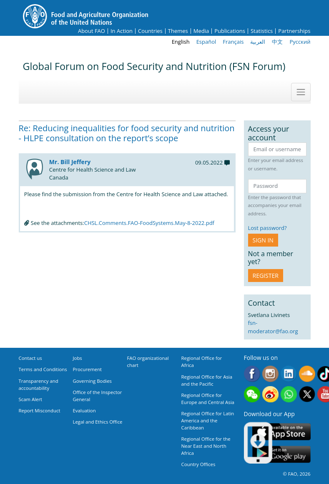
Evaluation (84, 410)
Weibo (270, 394)
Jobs (77, 358)
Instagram (270, 374)
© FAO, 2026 (296, 474)
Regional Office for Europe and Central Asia (207, 398)
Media (201, 31)
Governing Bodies (92, 381)
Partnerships (294, 31)
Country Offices (198, 464)
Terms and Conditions (43, 369)
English (181, 41)
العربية (257, 41)
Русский (299, 41)
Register (266, 275)
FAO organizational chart (148, 361)
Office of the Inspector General (97, 395)
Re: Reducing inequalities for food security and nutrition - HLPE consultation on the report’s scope (127, 133)
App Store (281, 431)
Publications (229, 31)
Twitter (307, 394)
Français (233, 41)
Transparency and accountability (38, 384)
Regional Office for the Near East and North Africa (206, 446)
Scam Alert (31, 399)
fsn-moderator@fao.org (273, 327)
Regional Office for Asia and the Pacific (207, 380)
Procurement (87, 369)
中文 (277, 41)
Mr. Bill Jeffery (69, 162)
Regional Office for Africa (201, 361)
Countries (150, 31)
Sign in (263, 240)
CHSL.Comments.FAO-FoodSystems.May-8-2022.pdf (149, 223)
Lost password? (267, 228)
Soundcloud (307, 374)
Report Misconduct (39, 410)
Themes (178, 31)
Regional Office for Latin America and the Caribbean (207, 420)
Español (206, 41)
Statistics (262, 31)
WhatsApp (289, 394)
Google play (281, 454)
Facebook (252, 374)
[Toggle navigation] (300, 92)
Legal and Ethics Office (98, 422)
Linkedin (289, 374)
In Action (122, 31)
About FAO (91, 31)
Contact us (30, 358)
